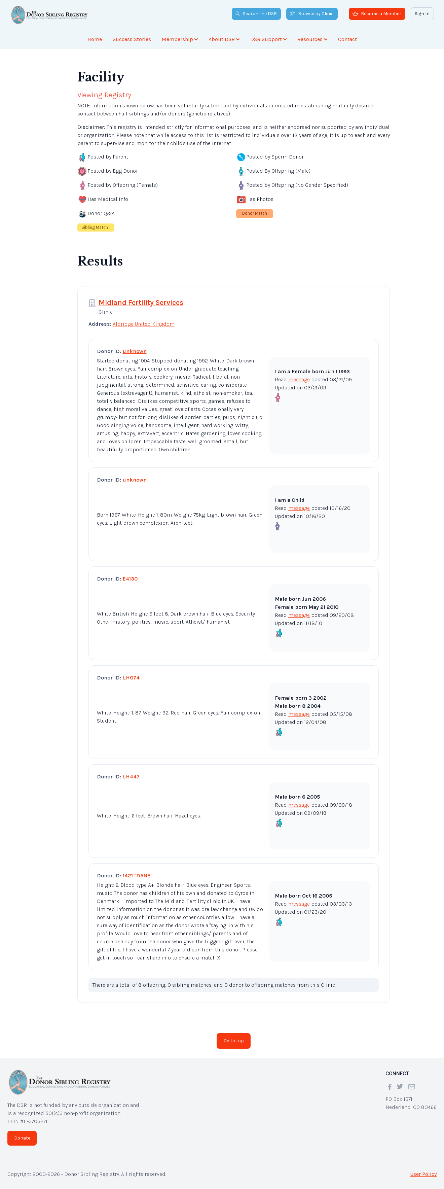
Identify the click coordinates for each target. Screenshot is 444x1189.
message (299, 379)
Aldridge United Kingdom (144, 324)
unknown (135, 351)
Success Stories (132, 39)
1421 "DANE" (137, 875)
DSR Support (268, 39)
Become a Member (377, 13)
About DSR (224, 39)
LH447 (131, 776)
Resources (312, 39)
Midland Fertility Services (141, 302)
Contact (347, 39)
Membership (180, 39)
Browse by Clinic (312, 13)
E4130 (130, 578)
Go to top (234, 1041)
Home (94, 39)
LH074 (131, 677)
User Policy (423, 1174)
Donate (22, 1138)
